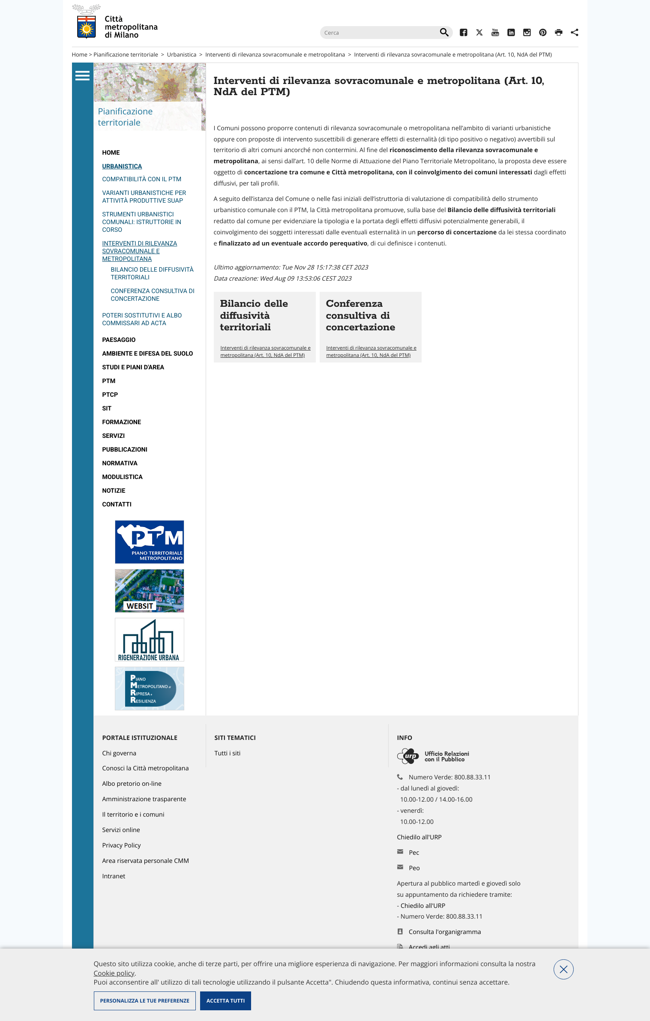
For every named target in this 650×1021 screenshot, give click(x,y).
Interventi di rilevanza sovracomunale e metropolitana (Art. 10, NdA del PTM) (266, 352)
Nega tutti (564, 969)
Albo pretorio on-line (132, 784)
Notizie (114, 490)
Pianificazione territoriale (125, 54)
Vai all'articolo (265, 327)
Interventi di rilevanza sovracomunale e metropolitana (275, 54)
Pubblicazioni (124, 449)
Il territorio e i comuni (133, 815)
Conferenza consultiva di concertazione (153, 294)
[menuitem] (149, 153)
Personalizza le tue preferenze (144, 1000)
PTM (109, 381)
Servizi (113, 436)
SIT (107, 408)
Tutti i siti (228, 753)
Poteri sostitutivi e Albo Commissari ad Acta (142, 319)
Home (80, 54)
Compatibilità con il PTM (142, 179)
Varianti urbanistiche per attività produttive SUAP (144, 196)
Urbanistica (182, 54)
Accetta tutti (226, 1000)
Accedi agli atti (429, 947)
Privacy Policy (121, 845)
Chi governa (119, 753)
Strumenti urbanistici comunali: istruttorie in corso (142, 222)
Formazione (121, 422)
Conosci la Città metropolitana (145, 768)
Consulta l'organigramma (445, 932)
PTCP (110, 394)
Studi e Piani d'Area (133, 367)
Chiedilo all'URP (420, 837)
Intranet (114, 876)
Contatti (117, 504)
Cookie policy (114, 973)
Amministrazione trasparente (144, 799)
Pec (414, 853)
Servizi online (121, 830)
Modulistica (122, 477)
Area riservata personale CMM (145, 861)
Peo (414, 868)
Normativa (120, 463)
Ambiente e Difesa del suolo (147, 353)
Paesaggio (119, 340)
